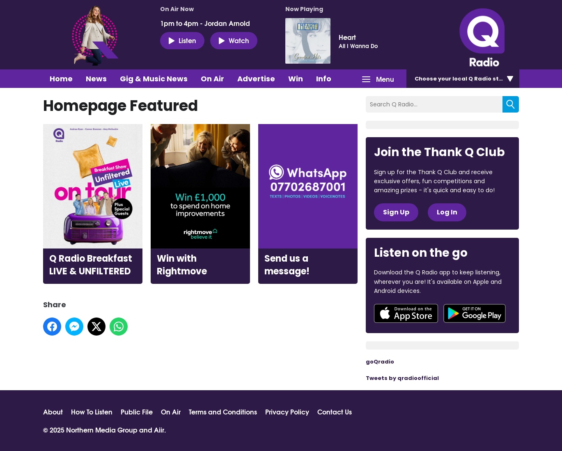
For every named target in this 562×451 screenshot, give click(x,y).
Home (61, 79)
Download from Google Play (474, 313)
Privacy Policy (287, 411)
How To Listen (91, 411)
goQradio (380, 362)
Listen (182, 40)
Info (323, 79)
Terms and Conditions (223, 411)
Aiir (159, 429)
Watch (233, 40)
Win (295, 79)
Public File (137, 411)
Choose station (465, 79)
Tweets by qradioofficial (402, 378)
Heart (347, 37)
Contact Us (334, 411)
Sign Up (396, 212)
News (96, 79)
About (53, 411)
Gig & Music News (154, 79)
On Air (212, 79)
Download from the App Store (406, 313)
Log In (447, 212)
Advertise (256, 79)
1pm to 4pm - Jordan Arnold (205, 23)
